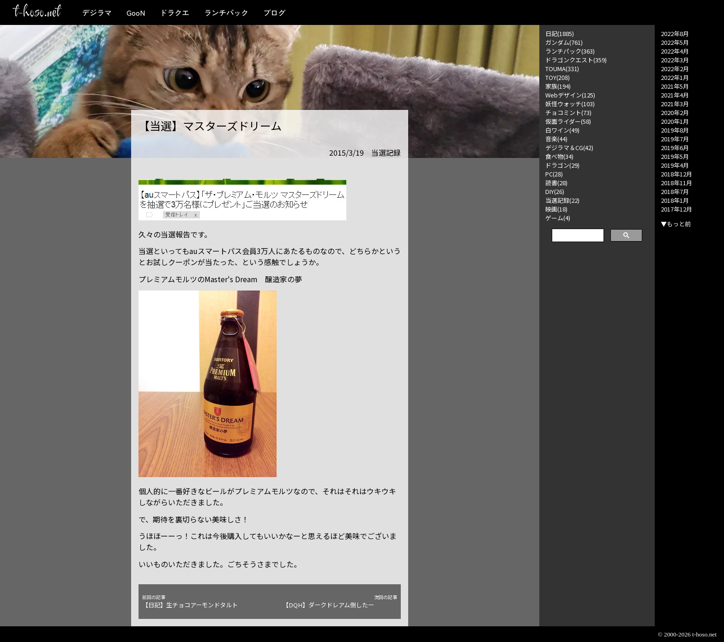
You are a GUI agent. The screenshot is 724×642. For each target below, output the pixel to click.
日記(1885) (559, 33)
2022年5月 (675, 42)
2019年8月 (675, 130)
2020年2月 (675, 112)
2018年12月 (676, 174)
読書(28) (556, 182)
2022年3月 (675, 59)
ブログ (274, 12)
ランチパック (226, 12)
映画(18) (556, 209)
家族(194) (558, 86)
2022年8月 (675, 33)
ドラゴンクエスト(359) (576, 59)
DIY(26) (554, 191)
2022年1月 (675, 77)
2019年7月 (675, 138)
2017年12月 (676, 209)
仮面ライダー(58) (568, 121)
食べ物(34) (559, 156)
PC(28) (554, 174)
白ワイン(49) (562, 130)
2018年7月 (675, 191)
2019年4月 (675, 165)
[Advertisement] (597, 388)
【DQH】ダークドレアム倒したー (340, 601)
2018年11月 (676, 182)
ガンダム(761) (564, 42)
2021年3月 (675, 103)
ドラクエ (174, 12)
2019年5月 (675, 156)
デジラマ (97, 12)
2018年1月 (675, 200)
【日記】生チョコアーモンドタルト (199, 601)
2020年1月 (675, 121)
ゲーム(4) (557, 217)
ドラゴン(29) (562, 165)
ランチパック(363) (570, 51)
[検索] (576, 235)
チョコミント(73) (568, 112)
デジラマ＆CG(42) (569, 147)
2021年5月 (675, 86)
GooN (136, 12)
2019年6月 (675, 147)
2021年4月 (675, 95)
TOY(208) (557, 77)
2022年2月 (675, 68)
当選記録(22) (562, 200)
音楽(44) (556, 138)
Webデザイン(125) (570, 95)
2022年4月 (675, 51)
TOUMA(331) (562, 68)
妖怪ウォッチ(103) (570, 103)
